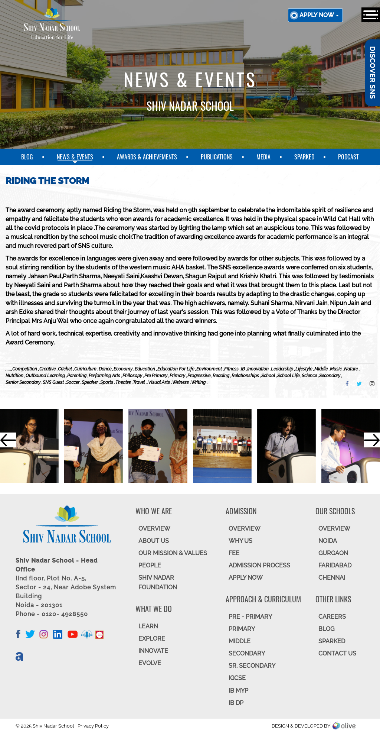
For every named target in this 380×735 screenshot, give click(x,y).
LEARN (148, 626)
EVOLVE (149, 663)
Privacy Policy (93, 726)
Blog (27, 156)
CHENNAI (331, 577)
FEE (234, 553)
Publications (217, 156)
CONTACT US (337, 653)
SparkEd (304, 156)
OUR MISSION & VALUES (172, 553)
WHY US (240, 540)
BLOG (326, 628)
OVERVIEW (154, 528)
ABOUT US (153, 540)
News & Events (75, 156)
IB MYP (238, 690)
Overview (334, 528)
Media (263, 156)
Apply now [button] (319, 15)
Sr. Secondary (252, 665)
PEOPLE (149, 565)
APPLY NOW (246, 577)
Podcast (348, 156)
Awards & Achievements (147, 156)
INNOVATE (153, 650)
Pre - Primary (250, 616)
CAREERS (332, 616)
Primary (242, 628)
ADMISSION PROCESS (259, 565)
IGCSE (237, 677)
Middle (239, 641)
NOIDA (327, 540)
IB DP (236, 702)
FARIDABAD (334, 565)
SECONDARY (247, 653)
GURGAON (333, 553)
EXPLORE (151, 638)
